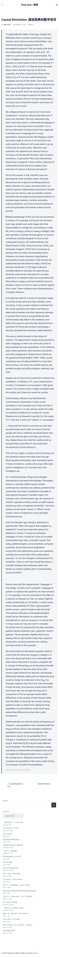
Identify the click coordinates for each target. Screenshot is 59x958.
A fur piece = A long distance (13, 879)
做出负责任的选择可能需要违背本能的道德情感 (19, 891)
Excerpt (30, 24)
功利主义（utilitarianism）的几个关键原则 (17, 896)
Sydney (35, 953)
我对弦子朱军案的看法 (10, 868)
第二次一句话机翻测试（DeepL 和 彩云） (17, 885)
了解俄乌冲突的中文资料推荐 (13, 845)
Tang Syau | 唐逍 (29, 4)
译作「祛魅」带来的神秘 (11, 874)
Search (5, 801)
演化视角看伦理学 (9, 931)
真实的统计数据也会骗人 (11, 839)
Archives (6, 811)
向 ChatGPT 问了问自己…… (12, 828)
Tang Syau (7, 24)
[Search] (53, 805)
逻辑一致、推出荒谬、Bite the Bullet (15, 913)
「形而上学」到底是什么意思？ (14, 908)
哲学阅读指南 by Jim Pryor (12, 856)
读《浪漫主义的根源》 (10, 902)
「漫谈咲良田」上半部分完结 (13, 822)
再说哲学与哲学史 (44, 784)
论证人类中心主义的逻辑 (11, 919)
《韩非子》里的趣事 (10, 851)
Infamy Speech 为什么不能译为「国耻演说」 (18, 925)
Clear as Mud (7, 834)
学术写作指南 (7, 862)
